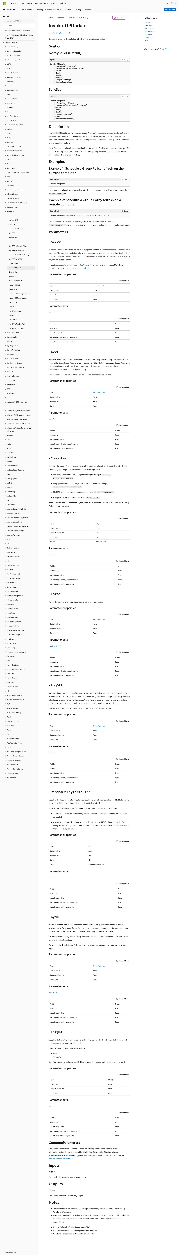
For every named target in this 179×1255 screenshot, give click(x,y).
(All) (51, 312)
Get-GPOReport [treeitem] (14, 237)
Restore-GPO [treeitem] (13, 307)
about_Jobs (82, 268)
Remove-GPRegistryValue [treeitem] (18, 298)
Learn (51, 17)
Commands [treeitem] (13, 216)
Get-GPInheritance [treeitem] (15, 229)
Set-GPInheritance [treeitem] (15, 311)
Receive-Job (78, 265)
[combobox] (19, 21)
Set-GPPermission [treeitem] (15, 320)
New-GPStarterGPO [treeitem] (16, 281)
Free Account (170, 9)
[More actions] (128, 18)
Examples (149, 28)
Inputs (148, 35)
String (97, 524)
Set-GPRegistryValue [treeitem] (16, 328)
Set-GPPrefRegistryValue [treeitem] (17, 324)
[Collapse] (34, 16)
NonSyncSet (55, 646)
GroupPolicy (83, 17)
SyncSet (53, 992)
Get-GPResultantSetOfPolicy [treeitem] (19, 255)
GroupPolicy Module (63, 33)
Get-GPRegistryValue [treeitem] (16, 250)
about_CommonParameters (60, 1158)
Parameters (150, 32)
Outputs (149, 38)
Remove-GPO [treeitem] (13, 289)
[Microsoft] (4, 3)
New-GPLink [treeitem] (13, 272)
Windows (60, 17)
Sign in (173, 3)
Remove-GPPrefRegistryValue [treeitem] (19, 294)
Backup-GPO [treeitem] (13, 220)
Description (149, 25)
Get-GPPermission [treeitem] (15, 242)
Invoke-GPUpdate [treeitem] (15, 268)
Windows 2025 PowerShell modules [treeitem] (18, 31)
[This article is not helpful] (165, 49)
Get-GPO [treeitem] (12, 233)
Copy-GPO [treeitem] (12, 224)
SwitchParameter (99, 286)
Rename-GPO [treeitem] (13, 302)
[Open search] (167, 3)
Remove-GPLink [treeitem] (14, 285)
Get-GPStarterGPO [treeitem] (15, 259)
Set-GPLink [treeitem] (13, 315)
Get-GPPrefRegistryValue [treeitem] (18, 246)
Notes (147, 41)
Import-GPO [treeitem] (13, 263)
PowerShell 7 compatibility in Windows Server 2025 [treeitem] (19, 36)
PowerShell (71, 17)
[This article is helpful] (163, 49)
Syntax (148, 22)
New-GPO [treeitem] (12, 276)
